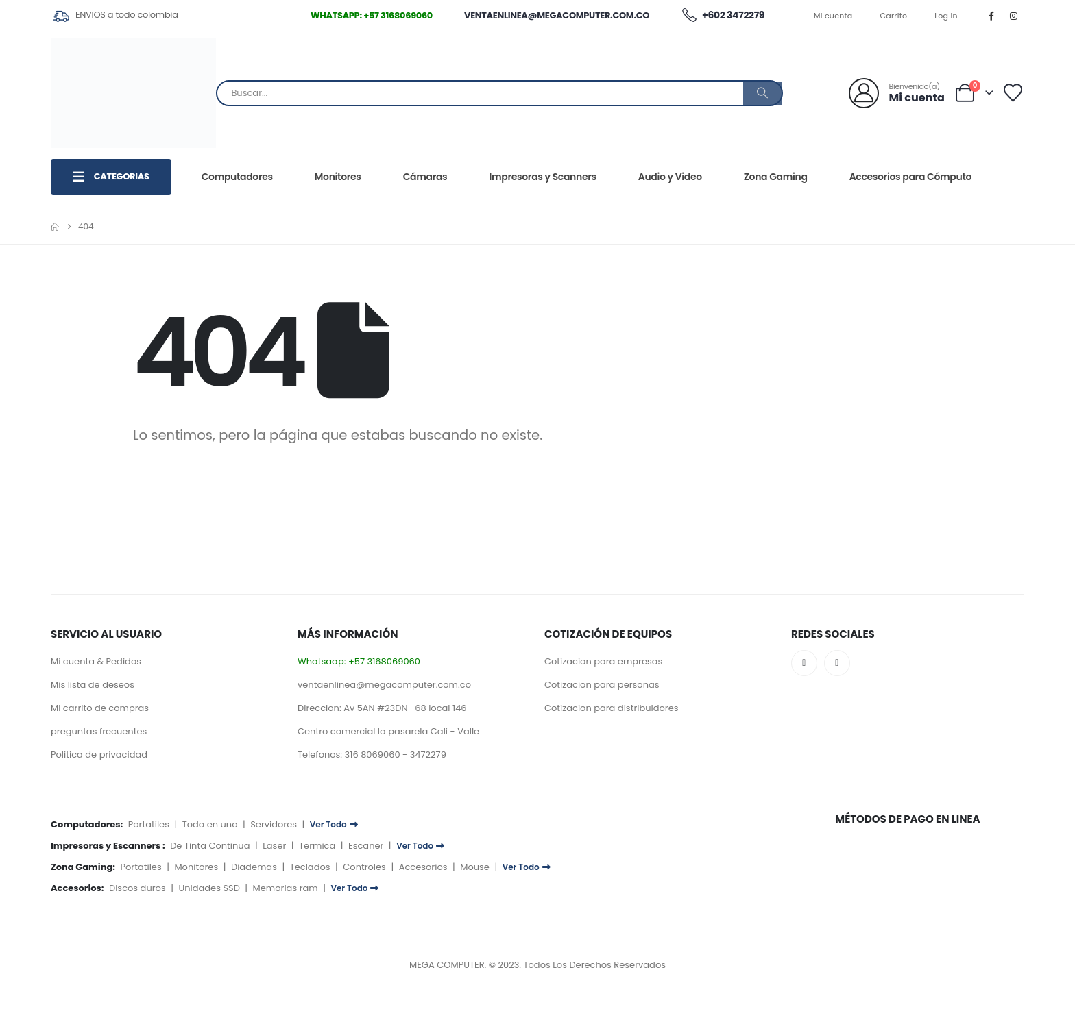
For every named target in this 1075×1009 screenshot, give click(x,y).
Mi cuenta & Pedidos (96, 661)
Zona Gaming (776, 177)
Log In (946, 15)
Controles (364, 866)
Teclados (310, 866)
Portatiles (148, 824)
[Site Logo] (133, 93)
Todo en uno (210, 824)
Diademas (254, 866)
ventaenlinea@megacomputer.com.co (556, 15)
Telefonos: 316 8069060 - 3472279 (372, 754)
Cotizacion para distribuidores (611, 707)
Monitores (338, 177)
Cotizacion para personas (602, 684)
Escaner (365, 845)
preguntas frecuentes (99, 731)
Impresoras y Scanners (542, 177)
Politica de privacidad (99, 754)
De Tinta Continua (210, 845)
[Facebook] (991, 15)
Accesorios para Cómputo (910, 177)
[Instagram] (1014, 15)
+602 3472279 (722, 15)
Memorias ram (285, 888)
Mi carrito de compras (100, 707)
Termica (317, 845)
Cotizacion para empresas (603, 661)
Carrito (894, 15)
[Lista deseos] (1013, 93)
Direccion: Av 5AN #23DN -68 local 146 (382, 707)
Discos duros (137, 888)
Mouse (475, 866)
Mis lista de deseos (92, 684)
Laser (274, 845)
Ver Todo (334, 824)
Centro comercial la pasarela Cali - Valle (388, 731)
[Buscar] (762, 93)
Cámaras (425, 177)
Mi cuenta (833, 15)
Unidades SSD (208, 888)
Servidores (273, 824)
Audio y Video (670, 177)
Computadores (237, 177)
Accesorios (423, 866)
